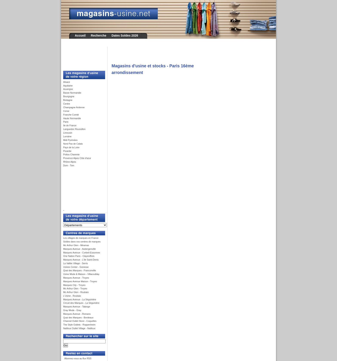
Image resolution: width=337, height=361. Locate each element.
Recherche (98, 35)
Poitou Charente (71, 154)
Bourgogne (68, 96)
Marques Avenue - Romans (77, 314)
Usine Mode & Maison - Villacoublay (81, 274)
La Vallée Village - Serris (75, 263)
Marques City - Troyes (74, 285)
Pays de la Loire (71, 147)
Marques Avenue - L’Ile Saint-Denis (81, 259)
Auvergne (68, 89)
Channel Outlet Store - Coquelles (80, 321)
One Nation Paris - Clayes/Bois (78, 256)
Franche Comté (71, 114)
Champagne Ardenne (74, 107)
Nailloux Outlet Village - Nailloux (79, 328)
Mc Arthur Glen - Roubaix (76, 292)
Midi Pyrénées (70, 140)
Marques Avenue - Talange (76, 306)
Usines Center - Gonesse (76, 267)
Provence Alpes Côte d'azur (77, 158)
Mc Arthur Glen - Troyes (75, 288)
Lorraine (67, 136)
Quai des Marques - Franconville (79, 270)
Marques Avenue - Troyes (76, 277)
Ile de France (70, 125)
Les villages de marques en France (80, 238)
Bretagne (67, 100)
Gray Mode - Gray (72, 310)
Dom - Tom (68, 165)
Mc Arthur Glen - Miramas (76, 245)
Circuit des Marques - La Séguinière (81, 303)
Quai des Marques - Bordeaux (78, 317)
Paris (65, 121)
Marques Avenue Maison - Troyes (80, 281)
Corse (66, 111)
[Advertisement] (82, 56)
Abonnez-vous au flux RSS (77, 358)
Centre (66, 103)
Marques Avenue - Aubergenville (79, 249)
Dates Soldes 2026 (125, 35)
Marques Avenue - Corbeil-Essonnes (81, 252)
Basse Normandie (72, 92)
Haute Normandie (72, 118)
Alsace (66, 82)
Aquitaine (68, 85)
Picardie (67, 151)
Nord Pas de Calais (73, 143)
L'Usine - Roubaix (72, 296)
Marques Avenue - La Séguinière (79, 299)
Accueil (80, 35)
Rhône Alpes (69, 161)
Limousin (67, 132)
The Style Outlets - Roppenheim (79, 324)
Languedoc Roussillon (74, 129)
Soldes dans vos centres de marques (82, 241)
